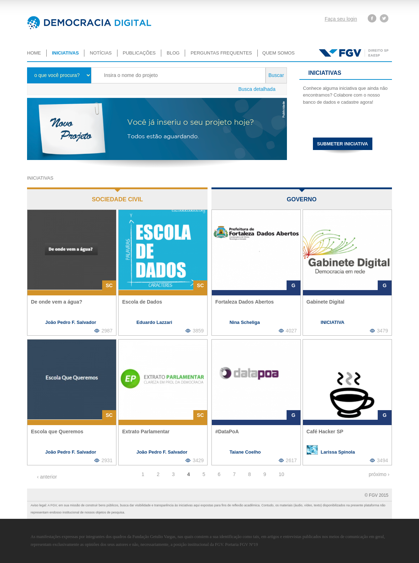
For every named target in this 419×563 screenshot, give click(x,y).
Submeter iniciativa (342, 143)
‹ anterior (47, 477)
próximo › (379, 474)
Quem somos (278, 53)
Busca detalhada (256, 89)
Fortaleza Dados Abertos (244, 302)
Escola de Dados (142, 302)
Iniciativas (65, 53)
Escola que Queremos (57, 431)
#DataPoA (227, 431)
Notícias (100, 53)
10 (281, 474)
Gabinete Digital (326, 302)
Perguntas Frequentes (221, 53)
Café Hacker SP (325, 431)
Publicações (139, 53)
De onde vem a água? (56, 302)
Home (34, 53)
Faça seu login (341, 19)
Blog (173, 53)
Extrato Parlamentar (145, 431)
